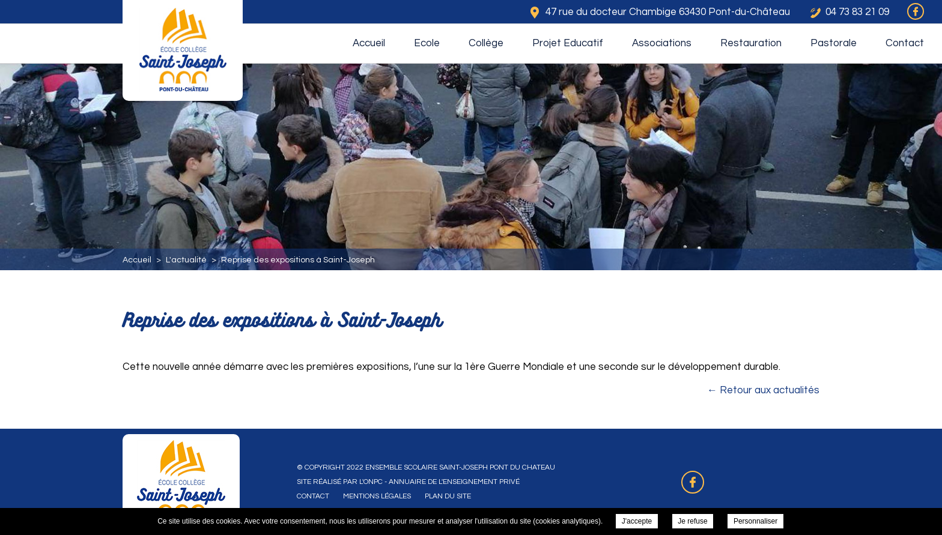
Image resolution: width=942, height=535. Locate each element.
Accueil (369, 43)
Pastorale (833, 43)
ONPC (373, 482)
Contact (905, 43)
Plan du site (448, 496)
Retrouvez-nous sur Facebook (692, 482)
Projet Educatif (567, 43)
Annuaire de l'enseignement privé (454, 482)
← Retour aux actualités (763, 390)
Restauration (751, 43)
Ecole (427, 43)
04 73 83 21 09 (857, 12)
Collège (486, 43)
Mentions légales (377, 496)
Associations (661, 43)
